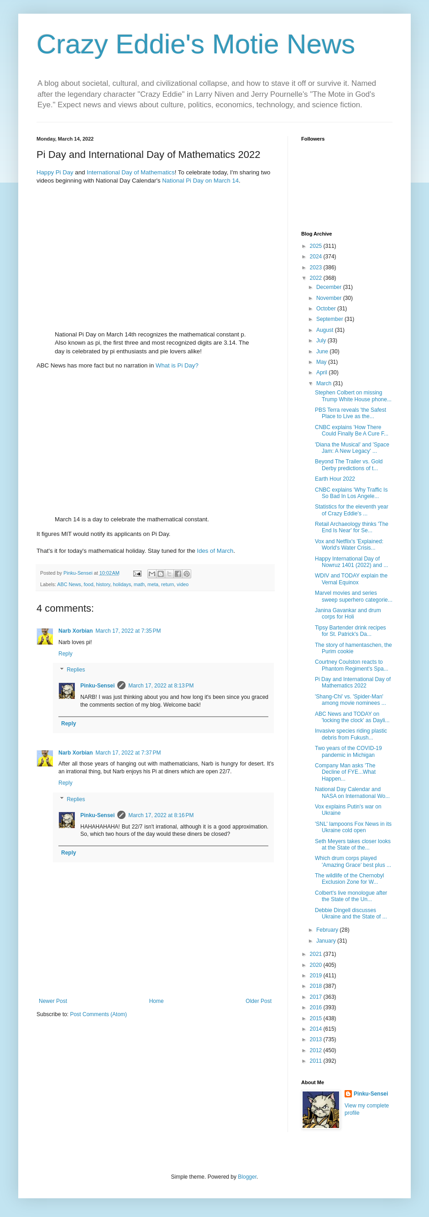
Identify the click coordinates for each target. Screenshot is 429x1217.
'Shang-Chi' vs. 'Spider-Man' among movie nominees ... (350, 699)
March (324, 383)
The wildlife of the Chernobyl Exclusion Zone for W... (349, 878)
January (326, 941)
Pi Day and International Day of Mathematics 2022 (353, 682)
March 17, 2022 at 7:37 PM (128, 753)
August (325, 330)
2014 (317, 1029)
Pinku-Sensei (97, 685)
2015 (317, 1018)
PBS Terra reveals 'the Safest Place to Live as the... (350, 413)
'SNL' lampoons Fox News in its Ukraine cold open (353, 827)
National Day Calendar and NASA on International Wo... (352, 792)
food (88, 584)
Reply (65, 653)
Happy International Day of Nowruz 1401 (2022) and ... (351, 562)
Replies (76, 670)
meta (152, 584)
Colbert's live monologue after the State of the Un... (351, 896)
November (329, 298)
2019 (317, 975)
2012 (317, 1050)
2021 (317, 954)
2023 (317, 267)
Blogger (247, 1177)
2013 (317, 1039)
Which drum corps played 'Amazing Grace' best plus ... (353, 861)
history (103, 584)
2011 (317, 1061)
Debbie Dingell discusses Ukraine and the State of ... (351, 913)
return (167, 584)
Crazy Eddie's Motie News (196, 44)
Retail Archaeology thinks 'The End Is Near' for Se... (351, 527)
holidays (122, 584)
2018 (317, 986)
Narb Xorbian (75, 631)
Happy (45, 172)
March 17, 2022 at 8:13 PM (161, 685)
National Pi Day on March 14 (200, 180)
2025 (317, 246)
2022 (317, 278)
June (323, 351)
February (328, 930)
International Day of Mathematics (131, 172)
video (182, 584)
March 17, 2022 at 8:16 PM (161, 815)
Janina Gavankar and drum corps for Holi (348, 613)
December (329, 287)
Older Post (259, 1001)
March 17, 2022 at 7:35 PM (128, 631)
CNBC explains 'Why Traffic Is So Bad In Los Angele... (351, 493)
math (139, 584)
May (322, 362)
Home (156, 1001)
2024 (317, 256)
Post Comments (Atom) (98, 1014)
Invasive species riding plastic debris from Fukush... (351, 734)
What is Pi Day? (177, 365)
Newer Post (53, 1001)
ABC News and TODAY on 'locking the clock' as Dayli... (352, 717)
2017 (317, 997)
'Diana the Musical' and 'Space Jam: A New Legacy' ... (352, 447)
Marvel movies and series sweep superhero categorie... (353, 596)
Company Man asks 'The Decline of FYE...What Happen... (345, 772)
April (322, 372)
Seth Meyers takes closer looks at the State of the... (353, 844)
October (326, 308)
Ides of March (215, 550)
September (330, 319)
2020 (317, 965)
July (322, 340)
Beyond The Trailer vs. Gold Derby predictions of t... (349, 464)
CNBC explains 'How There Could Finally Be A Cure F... (351, 430)
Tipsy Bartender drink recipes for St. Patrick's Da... (350, 630)
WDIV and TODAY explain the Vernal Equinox (351, 578)
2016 (317, 1007)
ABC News (69, 584)
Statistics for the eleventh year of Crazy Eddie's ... (351, 510)
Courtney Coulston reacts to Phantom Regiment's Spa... (351, 665)
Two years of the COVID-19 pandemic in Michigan (348, 751)
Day (68, 172)
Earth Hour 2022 (335, 479)
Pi (58, 172)
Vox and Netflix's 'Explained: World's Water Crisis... (349, 544)
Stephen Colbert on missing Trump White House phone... (353, 395)
